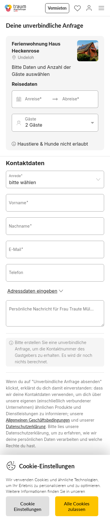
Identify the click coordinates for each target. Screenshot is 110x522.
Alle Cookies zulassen (76, 506)
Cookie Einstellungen (27, 506)
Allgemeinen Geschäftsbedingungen (38, 420)
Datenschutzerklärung (25, 426)
